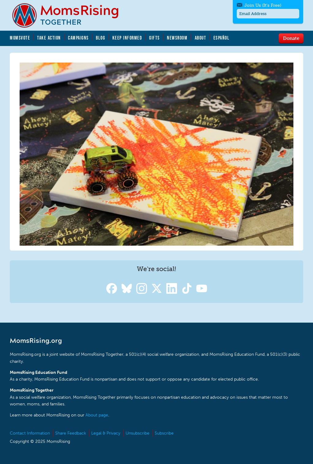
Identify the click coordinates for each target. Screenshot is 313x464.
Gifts (154, 37)
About (200, 37)
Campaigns (78, 37)
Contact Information (30, 433)
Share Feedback (70, 433)
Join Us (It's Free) (262, 5)
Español (221, 37)
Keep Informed (127, 37)
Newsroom (177, 37)
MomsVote (20, 37)
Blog (100, 37)
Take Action (49, 37)
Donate (291, 38)
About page (96, 415)
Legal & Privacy (105, 433)
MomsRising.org (69, 15)
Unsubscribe (137, 433)
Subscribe (164, 433)
